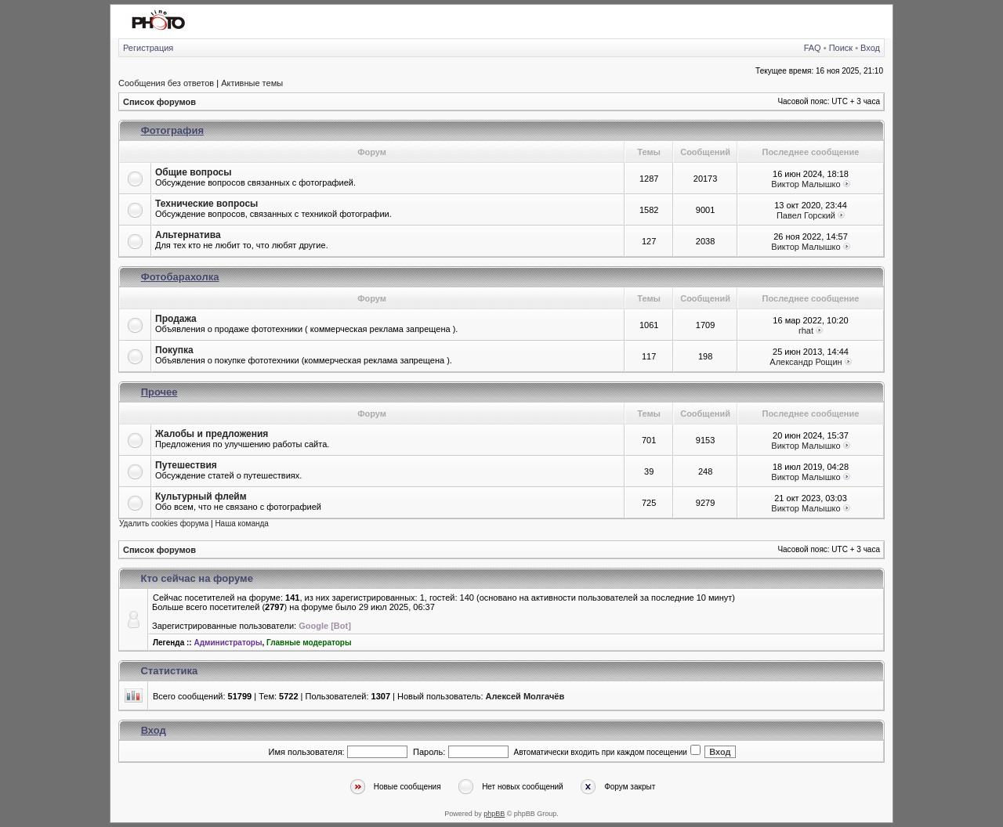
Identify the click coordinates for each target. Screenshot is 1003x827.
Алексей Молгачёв (525, 696)
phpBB (494, 814)
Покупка (174, 350)
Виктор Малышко (805, 184)
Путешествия (186, 465)
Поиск (841, 47)
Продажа (176, 318)
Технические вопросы (206, 203)
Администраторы (228, 642)
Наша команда (242, 523)
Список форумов (159, 102)
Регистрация (148, 47)
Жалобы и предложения (211, 433)
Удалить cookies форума (163, 523)
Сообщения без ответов (166, 83)
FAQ (812, 47)
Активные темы (252, 83)
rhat (805, 330)
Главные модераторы (309, 642)
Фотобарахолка (180, 277)
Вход (870, 47)
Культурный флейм (201, 496)
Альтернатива (188, 234)
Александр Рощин (805, 362)
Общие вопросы (193, 172)
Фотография (172, 130)
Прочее (159, 392)
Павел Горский (806, 215)
